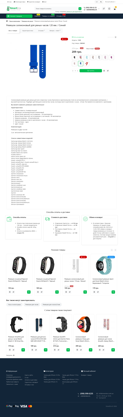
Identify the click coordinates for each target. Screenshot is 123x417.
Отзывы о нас (29, 385)
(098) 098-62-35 (90, 8)
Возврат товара (86, 375)
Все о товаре (13, 31)
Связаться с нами (12, 384)
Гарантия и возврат (33, 2)
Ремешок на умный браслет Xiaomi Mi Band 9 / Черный (46, 280)
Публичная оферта (12, 382)
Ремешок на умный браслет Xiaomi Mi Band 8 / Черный (18, 280)
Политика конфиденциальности (13, 376)
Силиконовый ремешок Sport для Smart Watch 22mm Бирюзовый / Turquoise (103, 281)
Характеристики (27, 31)
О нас (9, 2)
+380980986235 (90, 10)
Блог (44, 2)
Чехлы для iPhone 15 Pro (52, 379)
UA (97, 2)
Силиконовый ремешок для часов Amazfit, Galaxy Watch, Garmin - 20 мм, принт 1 (106, 339)
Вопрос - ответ (55, 31)
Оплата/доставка (19, 2)
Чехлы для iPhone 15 (50, 382)
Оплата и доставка (31, 380)
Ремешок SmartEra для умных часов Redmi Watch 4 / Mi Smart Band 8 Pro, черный (16, 339)
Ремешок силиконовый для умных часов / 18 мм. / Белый (75, 280)
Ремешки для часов (31, 304)
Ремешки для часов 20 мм (51, 304)
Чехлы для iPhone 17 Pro (70, 379)
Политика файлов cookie (14, 379)
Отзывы (41, 31)
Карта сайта (29, 375)
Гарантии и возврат (31, 382)
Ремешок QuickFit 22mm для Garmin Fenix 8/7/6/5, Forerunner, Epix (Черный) (61, 339)
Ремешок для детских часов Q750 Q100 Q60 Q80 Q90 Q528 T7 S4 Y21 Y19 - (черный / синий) (38, 339)
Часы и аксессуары (14, 304)
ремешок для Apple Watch (74, 11)
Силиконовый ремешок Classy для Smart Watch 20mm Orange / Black (82, 339)
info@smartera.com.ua (104, 393)
